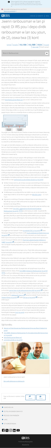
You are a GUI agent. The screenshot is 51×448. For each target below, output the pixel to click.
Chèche (32, 16)
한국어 (39, 45)
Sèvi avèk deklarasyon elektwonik (13, 381)
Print (40, 398)
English (9, 45)
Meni (47, 16)
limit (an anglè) (19, 312)
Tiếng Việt (35, 47)
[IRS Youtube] (18, 430)
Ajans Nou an (8, 407)
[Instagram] (10, 430)
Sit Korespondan (10, 424)
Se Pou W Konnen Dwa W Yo (13, 411)
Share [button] (30, 398)
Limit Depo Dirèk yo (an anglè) (13, 340)
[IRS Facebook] (3, 430)
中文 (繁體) (32, 45)
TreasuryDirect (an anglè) (10, 297)
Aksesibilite (25, 445)
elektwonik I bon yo (18, 295)
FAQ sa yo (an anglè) (30, 297)
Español (15, 45)
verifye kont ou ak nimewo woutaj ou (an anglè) (28, 180)
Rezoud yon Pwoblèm (11, 415)
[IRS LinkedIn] (14, 431)
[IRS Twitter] (7, 431)
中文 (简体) (23, 45)
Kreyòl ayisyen (44, 47)
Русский (46, 45)
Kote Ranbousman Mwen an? (14, 100)
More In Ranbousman (25, 53)
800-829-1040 (36, 195)
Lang (5, 420)
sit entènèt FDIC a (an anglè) (32, 230)
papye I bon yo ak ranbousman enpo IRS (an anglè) (25, 290)
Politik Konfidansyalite (25, 442)
